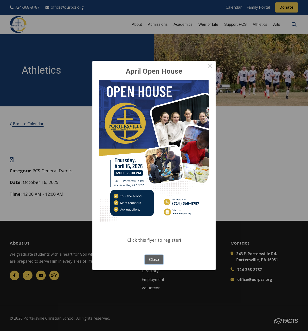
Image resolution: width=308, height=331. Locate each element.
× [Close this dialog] (210, 66)
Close (154, 260)
